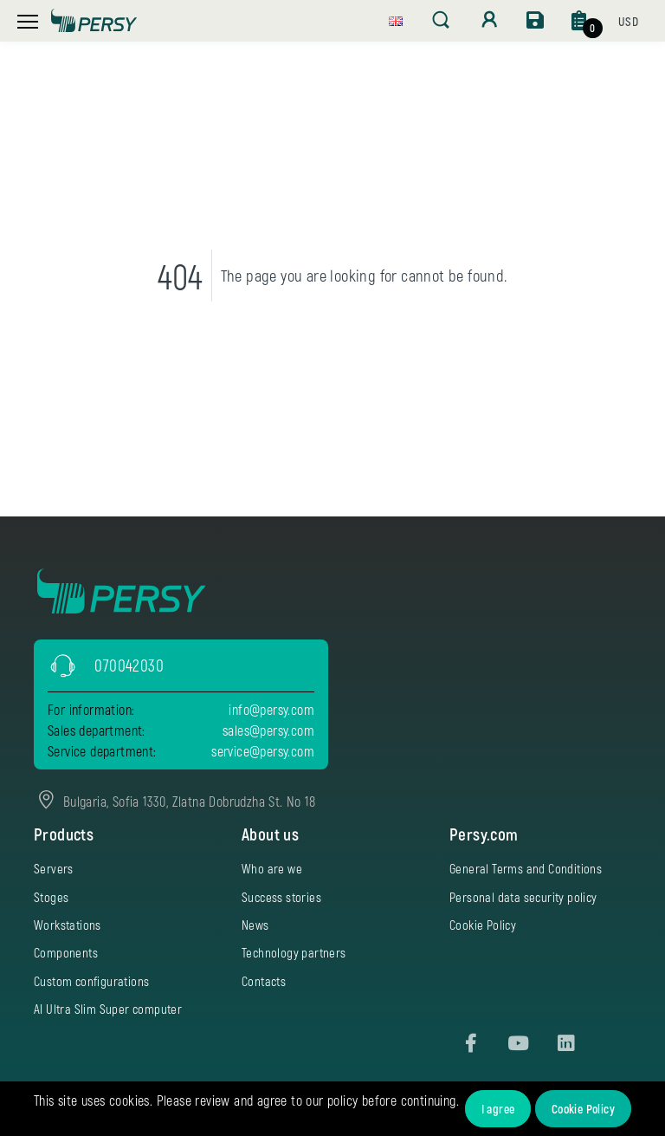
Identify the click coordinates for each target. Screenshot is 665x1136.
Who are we (272, 868)
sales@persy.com (268, 730)
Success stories (281, 897)
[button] (396, 19)
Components (66, 952)
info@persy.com (271, 709)
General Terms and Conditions (525, 868)
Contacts (264, 981)
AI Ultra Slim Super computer (108, 1008)
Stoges (51, 897)
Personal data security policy (523, 897)
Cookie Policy (583, 1108)
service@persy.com (262, 751)
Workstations (67, 924)
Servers (54, 868)
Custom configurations (91, 981)
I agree (498, 1108)
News (255, 924)
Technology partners (294, 952)
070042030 (129, 665)
